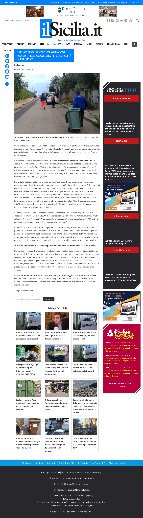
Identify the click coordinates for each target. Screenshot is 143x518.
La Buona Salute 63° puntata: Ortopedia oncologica (118, 242)
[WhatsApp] (7, 71)
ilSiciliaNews (121, 98)
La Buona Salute (122, 216)
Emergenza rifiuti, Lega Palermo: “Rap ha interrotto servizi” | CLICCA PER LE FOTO (27, 369)
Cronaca (32, 44)
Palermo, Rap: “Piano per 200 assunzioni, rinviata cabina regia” (84, 335)
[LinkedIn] (7, 66)
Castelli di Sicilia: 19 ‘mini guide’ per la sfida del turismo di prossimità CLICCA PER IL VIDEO (120, 277)
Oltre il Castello (121, 250)
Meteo (127, 44)
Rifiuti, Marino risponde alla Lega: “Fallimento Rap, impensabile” (56, 335)
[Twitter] (7, 61)
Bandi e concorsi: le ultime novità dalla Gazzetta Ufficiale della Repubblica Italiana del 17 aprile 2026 (121, 348)
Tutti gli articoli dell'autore (24, 290)
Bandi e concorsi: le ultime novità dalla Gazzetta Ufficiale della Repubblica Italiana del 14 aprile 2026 (121, 373)
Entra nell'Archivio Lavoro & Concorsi (121, 385)
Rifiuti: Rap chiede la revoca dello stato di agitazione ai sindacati (83, 367)
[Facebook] (7, 56)
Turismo (99, 44)
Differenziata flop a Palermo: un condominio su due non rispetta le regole (56, 405)
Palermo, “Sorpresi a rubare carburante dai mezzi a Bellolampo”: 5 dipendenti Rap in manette (55, 444)
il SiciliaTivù (66, 2)
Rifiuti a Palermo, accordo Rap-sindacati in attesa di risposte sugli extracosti (28, 335)
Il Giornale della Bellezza (106, 2)
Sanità (89, 44)
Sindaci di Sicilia (113, 44)
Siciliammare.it (90, 2)
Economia (44, 44)
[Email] (7, 77)
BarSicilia (78, 44)
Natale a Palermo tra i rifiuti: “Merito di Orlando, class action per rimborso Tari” (85, 443)
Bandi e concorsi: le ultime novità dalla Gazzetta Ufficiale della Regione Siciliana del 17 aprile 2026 (120, 361)
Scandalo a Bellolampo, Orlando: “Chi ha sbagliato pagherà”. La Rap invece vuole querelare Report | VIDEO (85, 406)
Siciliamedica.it (122, 2)
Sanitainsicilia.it (136, 2)
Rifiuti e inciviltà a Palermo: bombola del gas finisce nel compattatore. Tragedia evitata (28, 443)
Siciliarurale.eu (77, 2)
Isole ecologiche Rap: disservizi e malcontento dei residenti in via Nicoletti (27, 405)
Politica (20, 44)
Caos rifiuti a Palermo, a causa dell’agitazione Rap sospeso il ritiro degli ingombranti (56, 369)
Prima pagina (7, 44)
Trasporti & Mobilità (61, 44)
